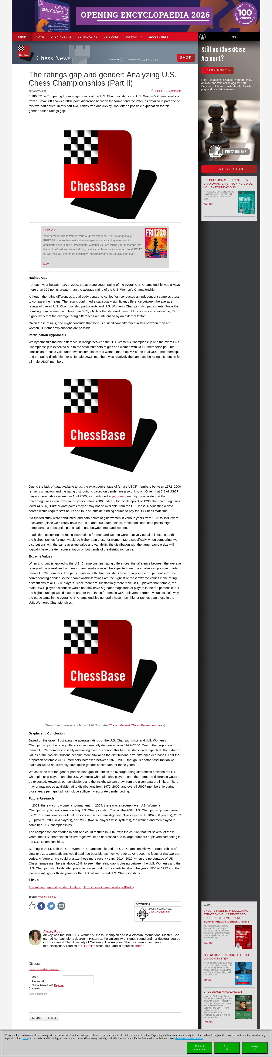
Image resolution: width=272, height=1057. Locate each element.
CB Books (111, 36)
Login (234, 37)
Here (25, 1038)
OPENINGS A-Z (61, 36)
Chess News (53, 58)
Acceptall (254, 1048)
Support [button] (133, 36)
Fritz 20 (49, 230)
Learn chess (159, 36)
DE (143, 59)
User (35, 977)
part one (118, 496)
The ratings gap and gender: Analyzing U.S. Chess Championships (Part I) (81, 887)
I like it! (159, 90)
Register (59, 985)
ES (152, 59)
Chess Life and (136, 725)
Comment (34, 988)
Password (38, 981)
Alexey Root (52, 931)
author (139, 946)
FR (156, 59)
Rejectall (227, 1048)
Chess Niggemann (159, 911)
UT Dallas (88, 946)
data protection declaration (189, 1038)
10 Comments (173, 90)
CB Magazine (88, 36)
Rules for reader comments (44, 969)
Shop (22, 36)
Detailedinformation (200, 1048)
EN (148, 59)
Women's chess (47, 896)
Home (40, 36)
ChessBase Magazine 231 (223, 991)
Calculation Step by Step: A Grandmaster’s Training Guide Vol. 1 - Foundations (228, 183)
